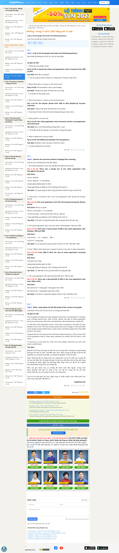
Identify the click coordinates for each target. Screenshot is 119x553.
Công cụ (95, 3)
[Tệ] (75, 150)
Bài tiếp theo (71, 397)
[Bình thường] (77, 150)
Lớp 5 (67, 3)
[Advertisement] (103, 74)
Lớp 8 (51, 3)
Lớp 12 (28, 3)
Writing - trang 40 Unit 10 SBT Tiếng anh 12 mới (42, 539)
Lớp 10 (39, 3)
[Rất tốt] (83, 150)
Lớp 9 (45, 3)
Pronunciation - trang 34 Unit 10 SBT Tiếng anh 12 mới (44, 531)
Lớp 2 (84, 3)
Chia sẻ (38, 392)
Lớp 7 (56, 3)
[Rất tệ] (72, 150)
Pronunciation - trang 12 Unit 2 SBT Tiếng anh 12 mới (46, 414)
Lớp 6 (62, 3)
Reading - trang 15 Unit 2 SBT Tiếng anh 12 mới (44, 406)
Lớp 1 (90, 3)
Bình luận (31, 392)
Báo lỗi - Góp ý (58, 425)
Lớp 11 (34, 3)
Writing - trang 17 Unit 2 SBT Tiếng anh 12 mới (49, 31)
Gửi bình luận (32, 519)
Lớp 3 (79, 3)
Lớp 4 (73, 3)
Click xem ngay (32, 442)
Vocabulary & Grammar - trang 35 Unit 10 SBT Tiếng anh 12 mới (46, 533)
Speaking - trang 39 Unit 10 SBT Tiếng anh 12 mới (42, 537)
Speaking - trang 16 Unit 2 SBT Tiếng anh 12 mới (44, 401)
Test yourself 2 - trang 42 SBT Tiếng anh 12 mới (103, 37)
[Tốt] (80, 150)
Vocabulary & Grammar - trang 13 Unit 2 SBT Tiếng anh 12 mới (49, 410)
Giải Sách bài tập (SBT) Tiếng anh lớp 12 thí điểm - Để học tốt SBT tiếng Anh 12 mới (54, 26)
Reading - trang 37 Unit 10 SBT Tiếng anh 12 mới (42, 535)
